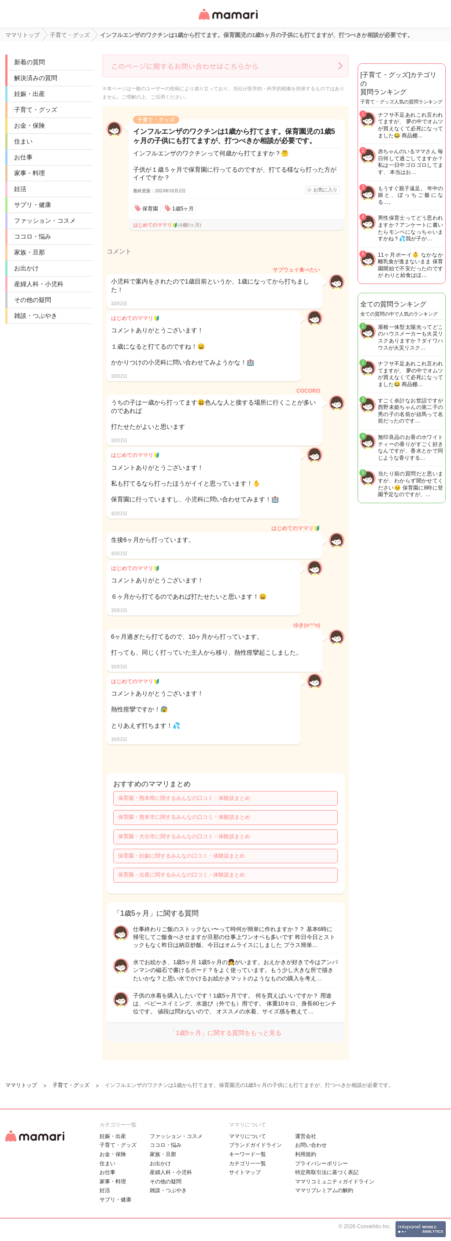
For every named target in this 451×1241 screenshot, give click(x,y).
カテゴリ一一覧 (247, 1163)
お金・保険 (29, 125)
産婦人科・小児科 (38, 283)
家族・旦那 (29, 252)
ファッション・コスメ (45, 220)
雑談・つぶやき (35, 315)
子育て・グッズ (35, 109)
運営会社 (305, 1136)
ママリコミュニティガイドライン (334, 1181)
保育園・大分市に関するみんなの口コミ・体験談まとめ (184, 836)
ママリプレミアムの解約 (324, 1190)
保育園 (150, 209)
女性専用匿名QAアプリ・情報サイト (228, 20)
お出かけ (26, 268)
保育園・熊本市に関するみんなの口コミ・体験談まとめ (184, 817)
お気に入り (325, 189)
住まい (23, 141)
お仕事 (23, 157)
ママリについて (247, 1136)
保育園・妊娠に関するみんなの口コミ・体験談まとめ (181, 856)
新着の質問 (29, 62)
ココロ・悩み (32, 236)
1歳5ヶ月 (183, 209)
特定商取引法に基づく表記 (327, 1172)
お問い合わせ (311, 1145)
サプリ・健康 (32, 204)
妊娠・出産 (29, 93)
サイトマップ (245, 1172)
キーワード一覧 (247, 1154)
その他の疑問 (32, 299)
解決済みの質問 (35, 77)
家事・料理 (29, 173)
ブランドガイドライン (255, 1145)
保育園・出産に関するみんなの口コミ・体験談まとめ (181, 875)
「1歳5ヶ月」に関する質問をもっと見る (225, 1032)
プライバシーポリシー (321, 1163)
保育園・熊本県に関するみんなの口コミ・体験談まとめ (184, 798)
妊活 (20, 188)
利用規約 (305, 1154)
